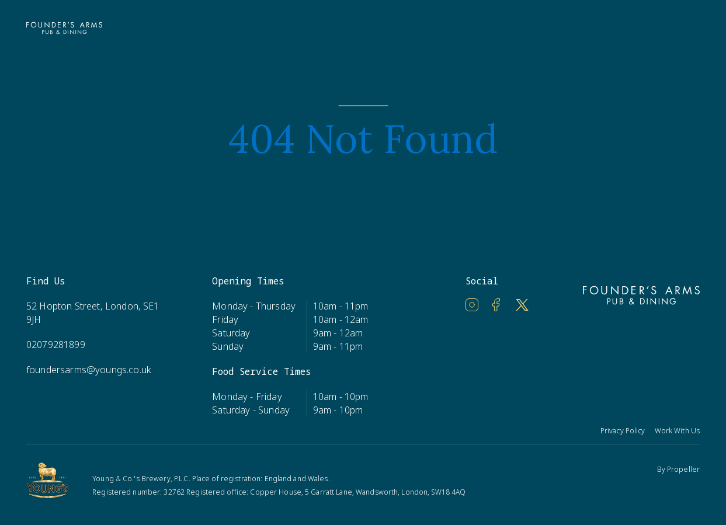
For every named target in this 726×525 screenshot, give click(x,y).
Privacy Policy (622, 431)
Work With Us (677, 431)
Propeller (683, 469)
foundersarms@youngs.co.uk (88, 369)
